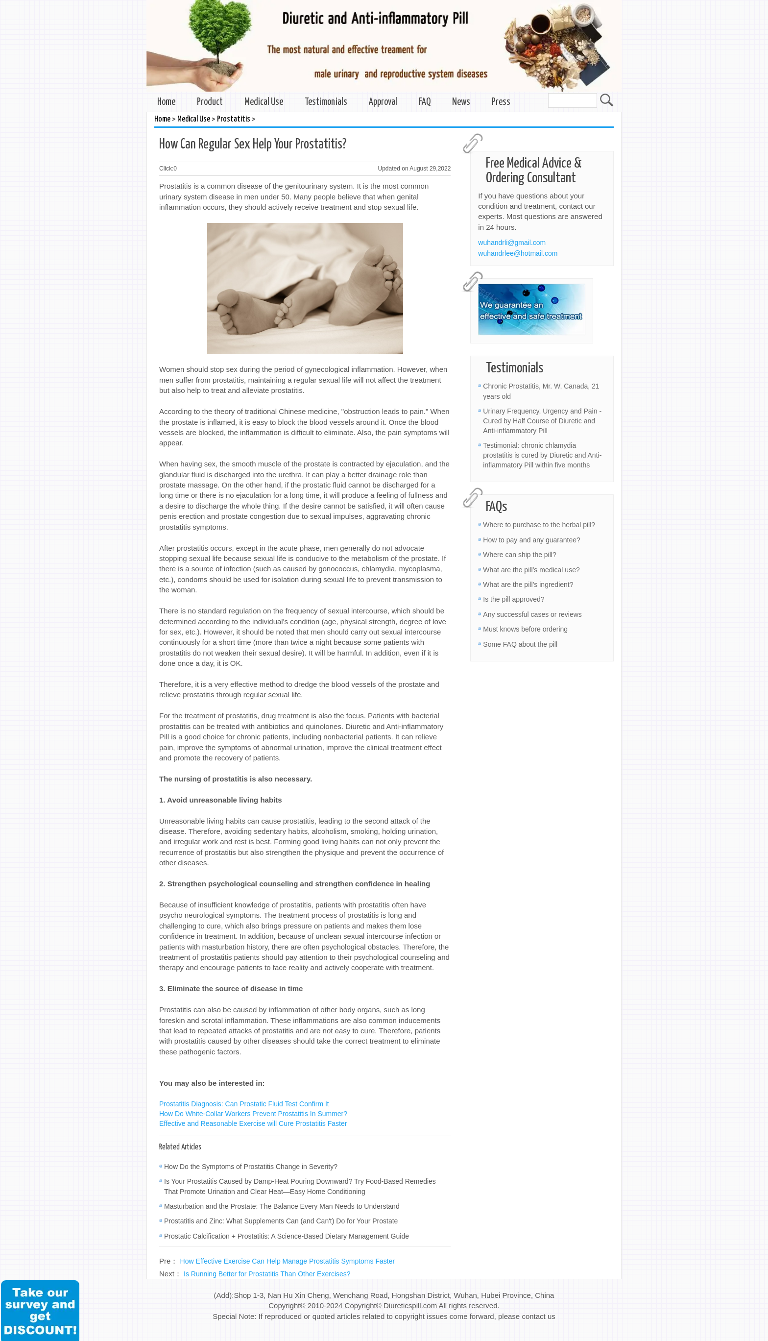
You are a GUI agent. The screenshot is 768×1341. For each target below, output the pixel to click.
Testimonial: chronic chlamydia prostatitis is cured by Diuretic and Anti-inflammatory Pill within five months (542, 455)
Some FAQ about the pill (520, 644)
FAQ (425, 102)
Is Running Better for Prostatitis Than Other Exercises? (267, 1274)
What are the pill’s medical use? (531, 570)
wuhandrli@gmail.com (512, 242)
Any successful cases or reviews (532, 614)
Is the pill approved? (513, 599)
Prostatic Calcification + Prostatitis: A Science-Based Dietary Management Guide (286, 1236)
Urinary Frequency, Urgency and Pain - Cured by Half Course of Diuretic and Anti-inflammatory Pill (542, 421)
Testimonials (326, 102)
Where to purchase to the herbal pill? (539, 525)
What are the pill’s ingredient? (528, 584)
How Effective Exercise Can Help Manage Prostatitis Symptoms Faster (287, 1261)
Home (166, 102)
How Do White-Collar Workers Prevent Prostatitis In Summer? (253, 1114)
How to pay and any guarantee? (531, 540)
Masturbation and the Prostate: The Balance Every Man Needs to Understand (282, 1206)
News (461, 102)
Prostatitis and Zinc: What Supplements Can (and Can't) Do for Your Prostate (281, 1221)
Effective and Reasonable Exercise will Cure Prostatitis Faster (253, 1123)
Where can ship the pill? (519, 555)
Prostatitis (233, 119)
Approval (383, 102)
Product (210, 102)
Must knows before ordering (525, 629)
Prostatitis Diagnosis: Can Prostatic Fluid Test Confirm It (244, 1104)
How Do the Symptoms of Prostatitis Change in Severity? (250, 1166)
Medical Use (263, 102)
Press (501, 102)
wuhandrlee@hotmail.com (517, 253)
